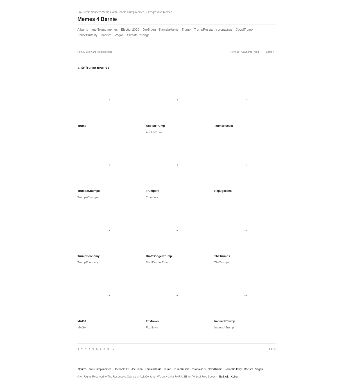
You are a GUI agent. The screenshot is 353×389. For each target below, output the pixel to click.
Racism (106, 35)
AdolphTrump (155, 125)
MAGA (81, 321)
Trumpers (152, 190)
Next (256, 51)
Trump (186, 29)
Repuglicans (223, 190)
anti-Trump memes (104, 29)
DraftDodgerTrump (159, 256)
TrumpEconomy (88, 256)
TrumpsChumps (88, 190)
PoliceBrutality (87, 35)
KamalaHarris (168, 29)
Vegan (119, 35)
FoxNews (152, 321)
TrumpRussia (203, 29)
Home (80, 51)
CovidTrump (244, 29)
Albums (82, 29)
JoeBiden (149, 29)
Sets (88, 51)
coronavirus (224, 29)
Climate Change (138, 35)
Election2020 (130, 29)
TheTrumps (222, 256)
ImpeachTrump (224, 321)
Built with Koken (228, 376)
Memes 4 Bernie (97, 19)
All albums (246, 51)
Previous (234, 51)
